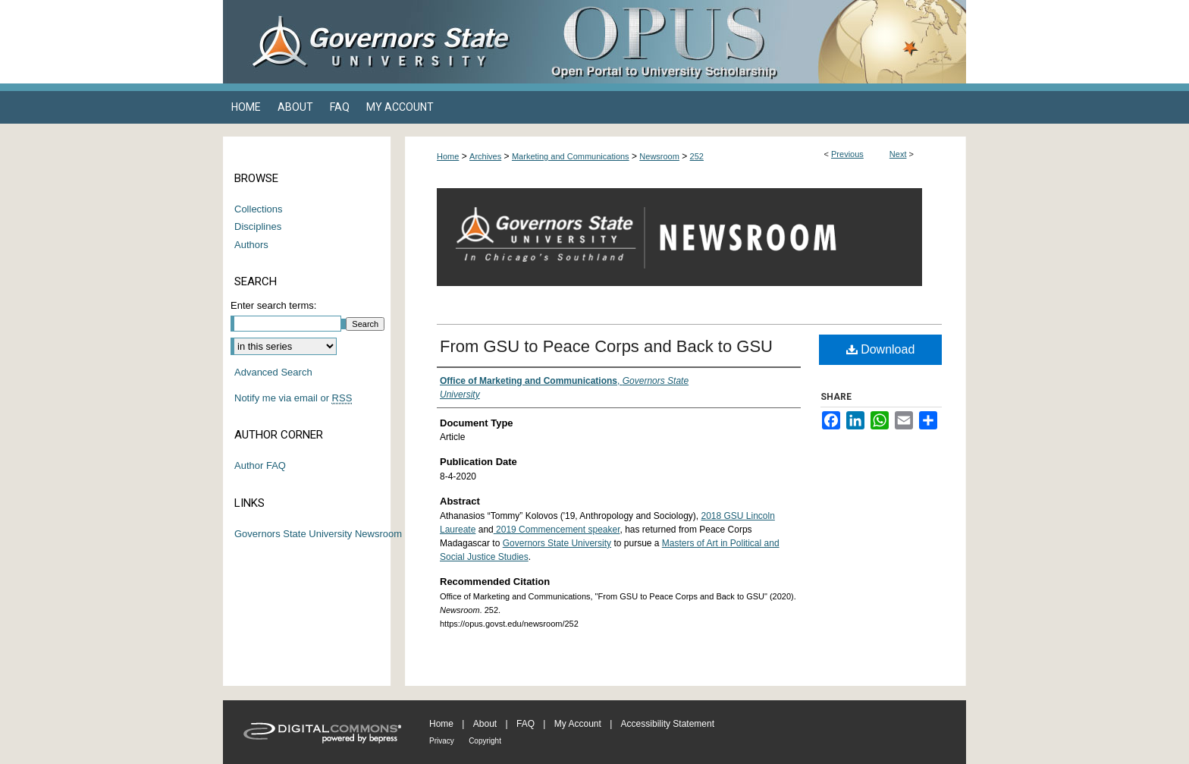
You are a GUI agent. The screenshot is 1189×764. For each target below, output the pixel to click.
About (485, 723)
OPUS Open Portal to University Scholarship (746, 41)
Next (898, 154)
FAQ (525, 723)
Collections (258, 209)
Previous (847, 154)
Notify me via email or (293, 398)
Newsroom (659, 156)
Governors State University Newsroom (318, 533)
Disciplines (257, 226)
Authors (251, 244)
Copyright (485, 741)
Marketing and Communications (570, 156)
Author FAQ (260, 465)
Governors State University (557, 543)
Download (880, 349)
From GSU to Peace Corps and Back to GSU (606, 346)
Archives (485, 156)
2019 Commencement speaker (557, 529)
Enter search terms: (273, 305)
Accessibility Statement (667, 723)
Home (448, 156)
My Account (577, 723)
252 (697, 156)
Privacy (441, 741)
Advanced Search (273, 372)
